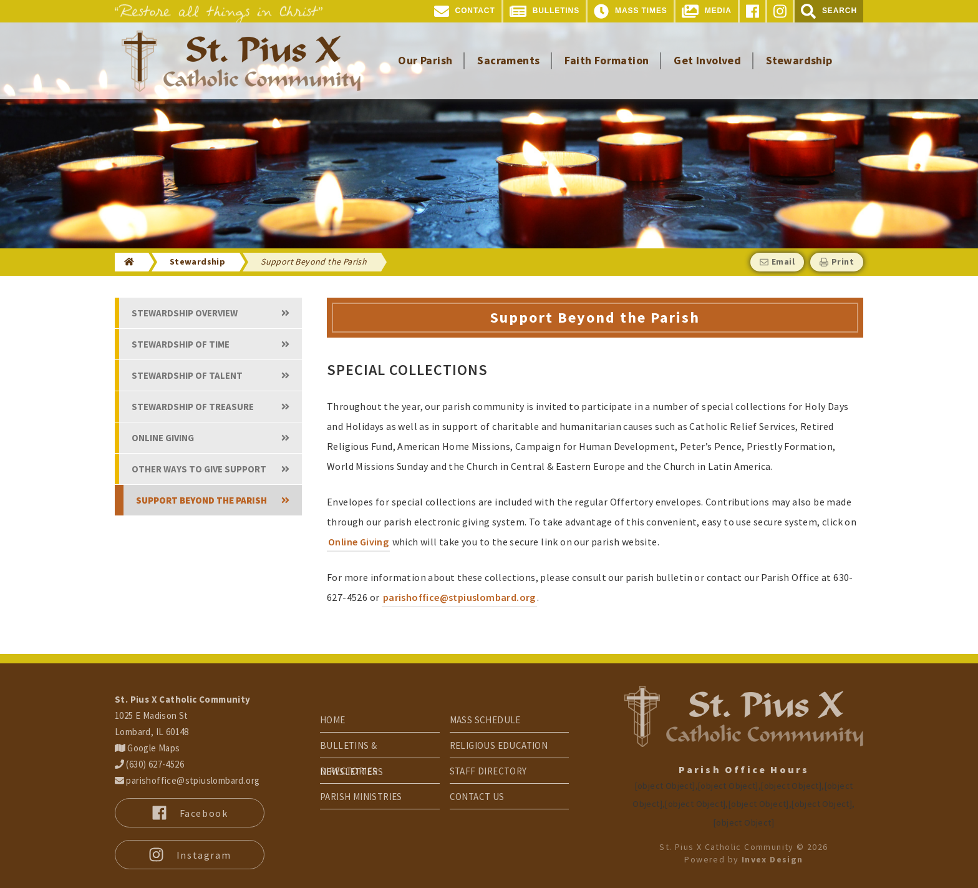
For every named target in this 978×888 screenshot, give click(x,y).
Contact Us (477, 797)
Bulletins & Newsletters (351, 748)
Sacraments (508, 60)
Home (333, 720)
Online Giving (358, 541)
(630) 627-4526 (149, 764)
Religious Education (499, 745)
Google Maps (147, 748)
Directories (348, 771)
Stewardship (799, 60)
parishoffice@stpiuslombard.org (459, 597)
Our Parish (425, 60)
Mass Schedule (485, 720)
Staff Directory (488, 771)
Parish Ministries (361, 797)
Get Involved (707, 60)
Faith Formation (606, 60)
